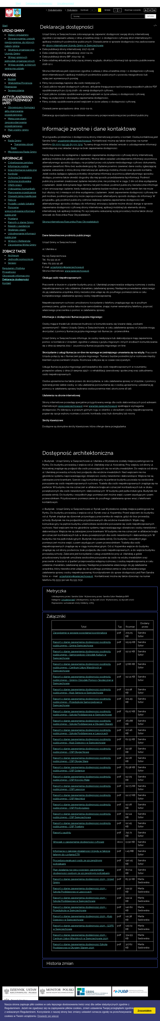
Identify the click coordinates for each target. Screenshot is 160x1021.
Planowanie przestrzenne (22, 192)
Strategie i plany (17, 229)
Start (5, 25)
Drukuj (153, 33)
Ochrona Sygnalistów (20, 177)
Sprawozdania (16, 90)
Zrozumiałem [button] (145, 1010)
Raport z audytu (62, 832)
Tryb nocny (71, 10)
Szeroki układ (120, 10)
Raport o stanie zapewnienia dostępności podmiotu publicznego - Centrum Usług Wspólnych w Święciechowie (82, 667)
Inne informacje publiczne (22, 170)
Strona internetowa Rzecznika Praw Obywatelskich (70, 221)
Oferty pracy (15, 185)
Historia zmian (60, 963)
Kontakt (6, 283)
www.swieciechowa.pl (77, 271)
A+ (154, 10)
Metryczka (56, 591)
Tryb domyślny (54, 10)
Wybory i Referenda (19, 241)
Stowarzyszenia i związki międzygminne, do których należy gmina (20, 42)
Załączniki (56, 616)
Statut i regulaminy (18, 34)
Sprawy (12, 263)
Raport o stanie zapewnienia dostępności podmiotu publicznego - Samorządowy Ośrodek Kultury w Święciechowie (82, 655)
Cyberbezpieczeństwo (20, 162)
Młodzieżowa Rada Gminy (22, 151)
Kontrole (13, 173)
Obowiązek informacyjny (16, 275)
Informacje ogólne (18, 166)
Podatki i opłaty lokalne (21, 203)
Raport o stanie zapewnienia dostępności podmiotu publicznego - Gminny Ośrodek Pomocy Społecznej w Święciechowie (83, 680)
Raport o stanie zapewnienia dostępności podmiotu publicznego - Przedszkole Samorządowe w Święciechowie (82, 702)
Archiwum (13, 255)
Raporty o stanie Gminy (21, 222)
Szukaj (150, 16)
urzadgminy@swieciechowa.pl (67, 267)
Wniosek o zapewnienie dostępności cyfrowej (78, 842)
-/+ (155, 25)
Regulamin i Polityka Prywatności (13, 270)
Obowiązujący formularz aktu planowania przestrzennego (20, 111)
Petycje (12, 200)
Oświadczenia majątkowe (22, 196)
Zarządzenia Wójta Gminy (22, 244)
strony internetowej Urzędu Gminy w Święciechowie (74, 45)
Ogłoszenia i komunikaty (21, 188)
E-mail (157, 33)
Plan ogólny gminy (18, 129)
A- (146, 10)
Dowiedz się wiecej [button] (48, 1016)
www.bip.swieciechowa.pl (103, 406)
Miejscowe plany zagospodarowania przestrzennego (16, 122)
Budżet (12, 79)
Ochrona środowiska (19, 181)
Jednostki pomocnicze (20, 259)
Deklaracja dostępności (15, 279)
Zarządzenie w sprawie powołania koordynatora (80, 632)
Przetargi (13, 218)
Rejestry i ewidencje (19, 226)
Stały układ (115, 10)
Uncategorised (68, 600)
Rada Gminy (14, 140)
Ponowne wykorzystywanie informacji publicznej (20, 211)
